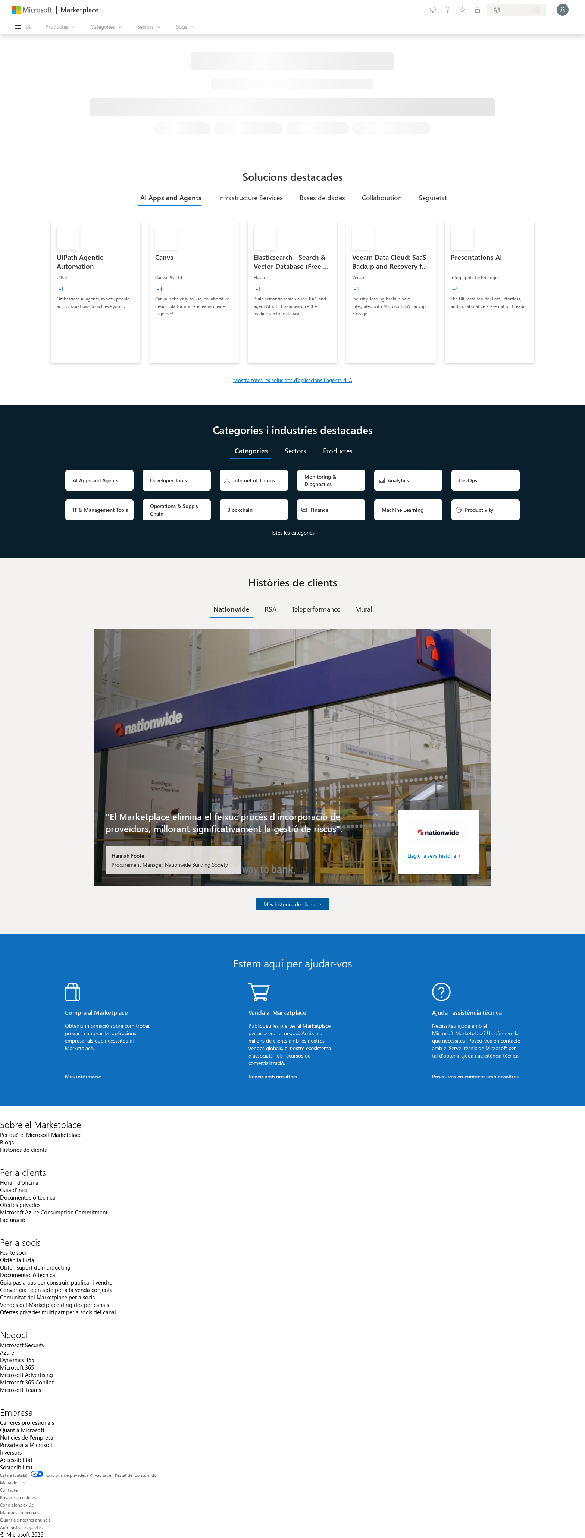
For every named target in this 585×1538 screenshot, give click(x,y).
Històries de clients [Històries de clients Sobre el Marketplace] (23, 1149)
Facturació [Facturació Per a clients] (12, 1219)
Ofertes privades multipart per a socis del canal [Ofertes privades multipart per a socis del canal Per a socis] (58, 1312)
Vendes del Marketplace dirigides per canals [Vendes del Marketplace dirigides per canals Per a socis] (54, 1304)
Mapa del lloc (13, 1482)
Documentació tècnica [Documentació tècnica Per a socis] (27, 1275)
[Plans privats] (478, 9)
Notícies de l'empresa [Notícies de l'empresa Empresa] (26, 1437)
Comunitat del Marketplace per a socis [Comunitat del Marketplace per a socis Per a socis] (47, 1297)
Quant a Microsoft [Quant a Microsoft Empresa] (22, 1430)
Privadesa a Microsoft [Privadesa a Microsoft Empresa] (26, 1445)
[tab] (169, 197)
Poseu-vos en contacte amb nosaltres (475, 1076)
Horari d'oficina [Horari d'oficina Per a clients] (19, 1182)
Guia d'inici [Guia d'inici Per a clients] (13, 1190)
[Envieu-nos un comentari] (433, 9)
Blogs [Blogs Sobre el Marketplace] (7, 1142)
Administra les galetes (21, 1527)
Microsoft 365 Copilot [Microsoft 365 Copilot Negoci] (27, 1382)
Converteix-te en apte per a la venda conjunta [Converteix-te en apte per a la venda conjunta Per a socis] (56, 1289)
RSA (271, 609)
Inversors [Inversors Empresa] (11, 1452)
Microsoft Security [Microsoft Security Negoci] (22, 1345)
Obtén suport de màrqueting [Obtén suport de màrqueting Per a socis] (35, 1267)
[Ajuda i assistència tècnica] (448, 9)
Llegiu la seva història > (434, 855)
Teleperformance (316, 609)
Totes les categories (293, 532)
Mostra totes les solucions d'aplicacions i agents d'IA (292, 380)
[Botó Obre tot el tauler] (23, 26)
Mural (363, 609)
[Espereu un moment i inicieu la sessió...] (562, 10)
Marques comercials (19, 1512)
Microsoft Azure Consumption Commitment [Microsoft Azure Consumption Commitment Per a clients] (53, 1212)
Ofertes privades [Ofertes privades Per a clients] (20, 1204)
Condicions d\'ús (16, 1505)
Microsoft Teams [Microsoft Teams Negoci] (20, 1389)
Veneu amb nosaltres (272, 1076)
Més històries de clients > (292, 904)
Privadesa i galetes (18, 1497)
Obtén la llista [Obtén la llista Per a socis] (17, 1260)
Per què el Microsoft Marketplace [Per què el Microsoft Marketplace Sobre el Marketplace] (41, 1134)
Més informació (83, 1076)
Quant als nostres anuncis (25, 1520)
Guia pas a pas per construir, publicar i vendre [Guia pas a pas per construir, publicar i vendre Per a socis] (56, 1282)
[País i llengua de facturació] (516, 10)
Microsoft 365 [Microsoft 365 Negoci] (17, 1367)
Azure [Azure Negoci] (7, 1352)
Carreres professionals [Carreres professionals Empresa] (27, 1422)
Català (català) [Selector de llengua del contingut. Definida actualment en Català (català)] (14, 1475)
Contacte (9, 1490)
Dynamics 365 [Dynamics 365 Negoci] (17, 1360)
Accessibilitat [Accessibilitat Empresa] (16, 1459)
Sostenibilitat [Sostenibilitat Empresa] (16, 1467)
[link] (95, 292)
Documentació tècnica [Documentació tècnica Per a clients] (27, 1197)
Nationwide (231, 609)
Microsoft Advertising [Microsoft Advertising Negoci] (26, 1374)
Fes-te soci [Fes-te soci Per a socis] (13, 1252)
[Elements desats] (463, 9)
